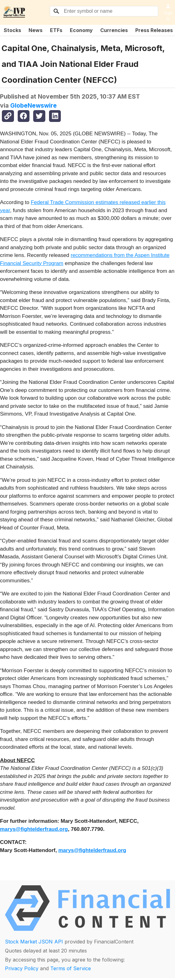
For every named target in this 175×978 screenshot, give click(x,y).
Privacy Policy (21, 968)
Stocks (12, 30)
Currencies (114, 30)
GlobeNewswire (33, 105)
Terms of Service (70, 968)
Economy (81, 30)
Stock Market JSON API (34, 941)
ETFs (56, 30)
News (36, 30)
